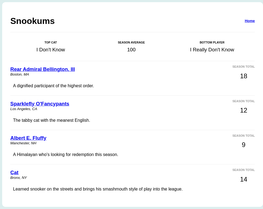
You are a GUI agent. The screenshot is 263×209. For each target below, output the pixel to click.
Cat (14, 172)
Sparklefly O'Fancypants (39, 104)
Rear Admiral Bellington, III (42, 69)
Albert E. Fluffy (28, 138)
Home (250, 21)
